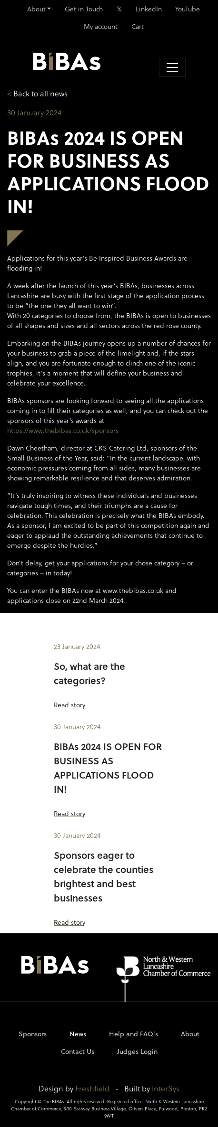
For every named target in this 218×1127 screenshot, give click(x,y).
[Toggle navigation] (172, 67)
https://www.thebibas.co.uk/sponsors (63, 430)
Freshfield (92, 1088)
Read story (69, 705)
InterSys (165, 1088)
